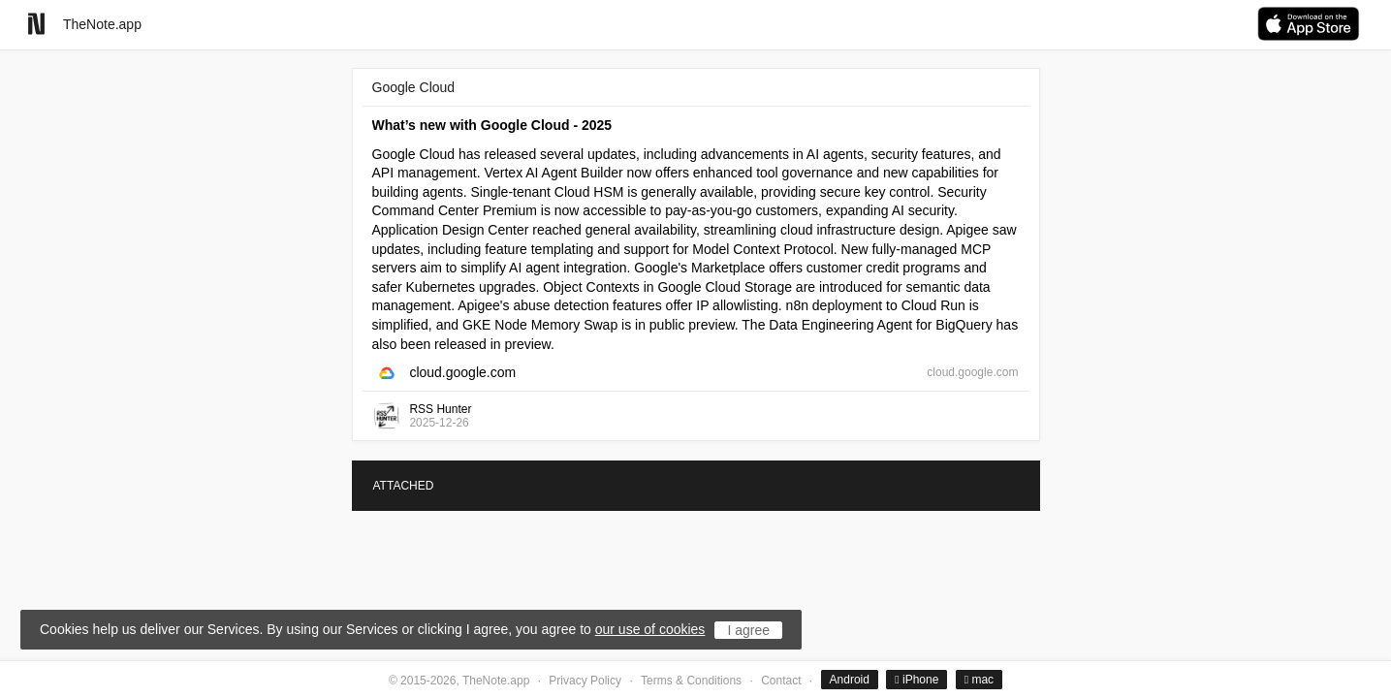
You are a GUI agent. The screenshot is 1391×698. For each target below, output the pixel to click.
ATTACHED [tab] (403, 485)
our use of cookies (650, 629)
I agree (748, 630)
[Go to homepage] (36, 24)
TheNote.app (102, 24)
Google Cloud (414, 87)
